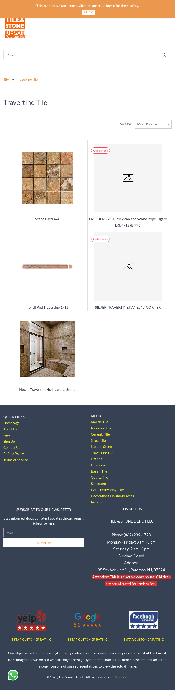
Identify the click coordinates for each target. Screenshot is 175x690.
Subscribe (44, 543)
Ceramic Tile (100, 434)
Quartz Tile (99, 477)
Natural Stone (101, 446)
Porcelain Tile (101, 428)
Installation (99, 502)
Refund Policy (13, 454)
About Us (10, 429)
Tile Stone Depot (71, 677)
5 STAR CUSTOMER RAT (28, 639)
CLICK (88, 12)
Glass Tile (98, 440)
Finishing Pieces (122, 496)
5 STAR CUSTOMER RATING (87, 639)
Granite (97, 459)
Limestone (99, 465)
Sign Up (9, 441)
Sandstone (99, 483)
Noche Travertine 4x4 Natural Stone (47, 389)
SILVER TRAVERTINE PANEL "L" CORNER (128, 307)
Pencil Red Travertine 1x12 (47, 307)
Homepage (11, 423)
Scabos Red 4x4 (47, 219)
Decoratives (100, 496)
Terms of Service (15, 460)
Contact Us (11, 447)
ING (48, 639)
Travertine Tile (27, 79)
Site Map (121, 677)
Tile (6, 79)
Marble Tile (99, 422)
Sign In (8, 435)
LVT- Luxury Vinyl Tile (107, 490)
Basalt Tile (99, 471)
